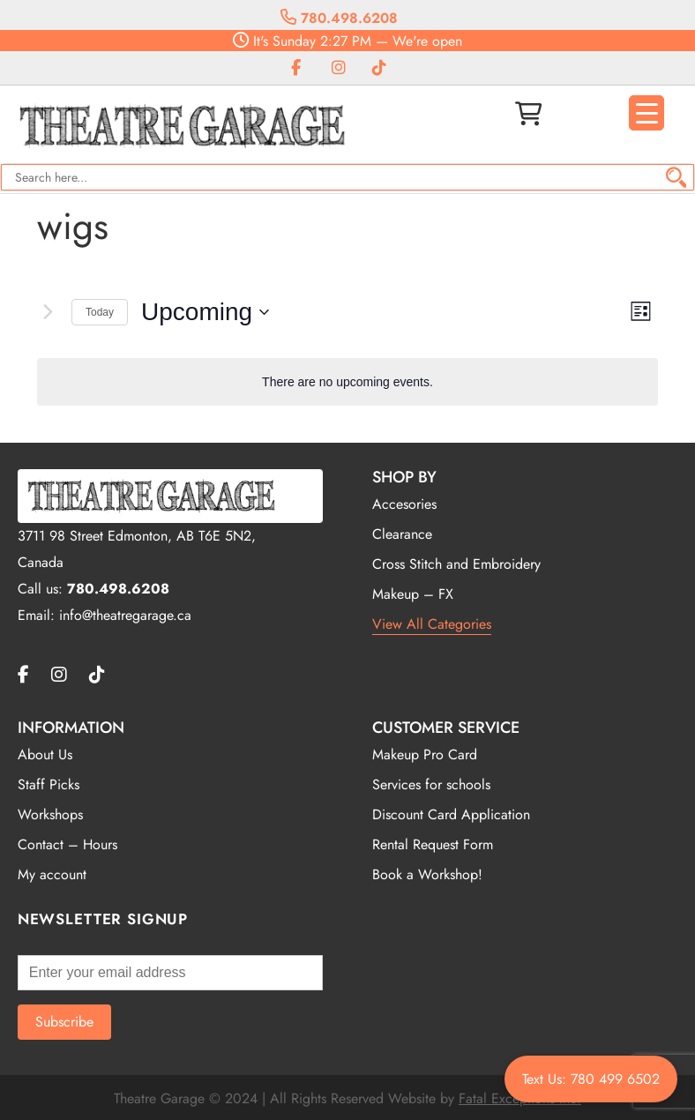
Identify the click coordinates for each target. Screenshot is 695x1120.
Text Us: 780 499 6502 (591, 1079)
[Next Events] (47, 312)
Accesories (404, 504)
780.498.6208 (339, 18)
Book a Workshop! (427, 874)
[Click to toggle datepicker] (205, 312)
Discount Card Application (451, 814)
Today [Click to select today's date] (100, 312)
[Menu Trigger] (646, 113)
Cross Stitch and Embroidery (456, 564)
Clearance (402, 534)
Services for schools (431, 784)
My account (52, 874)
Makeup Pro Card (424, 754)
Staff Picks (48, 784)
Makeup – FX (412, 594)
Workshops (50, 814)
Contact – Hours (67, 844)
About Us (45, 754)
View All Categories (431, 624)
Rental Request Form (432, 844)
